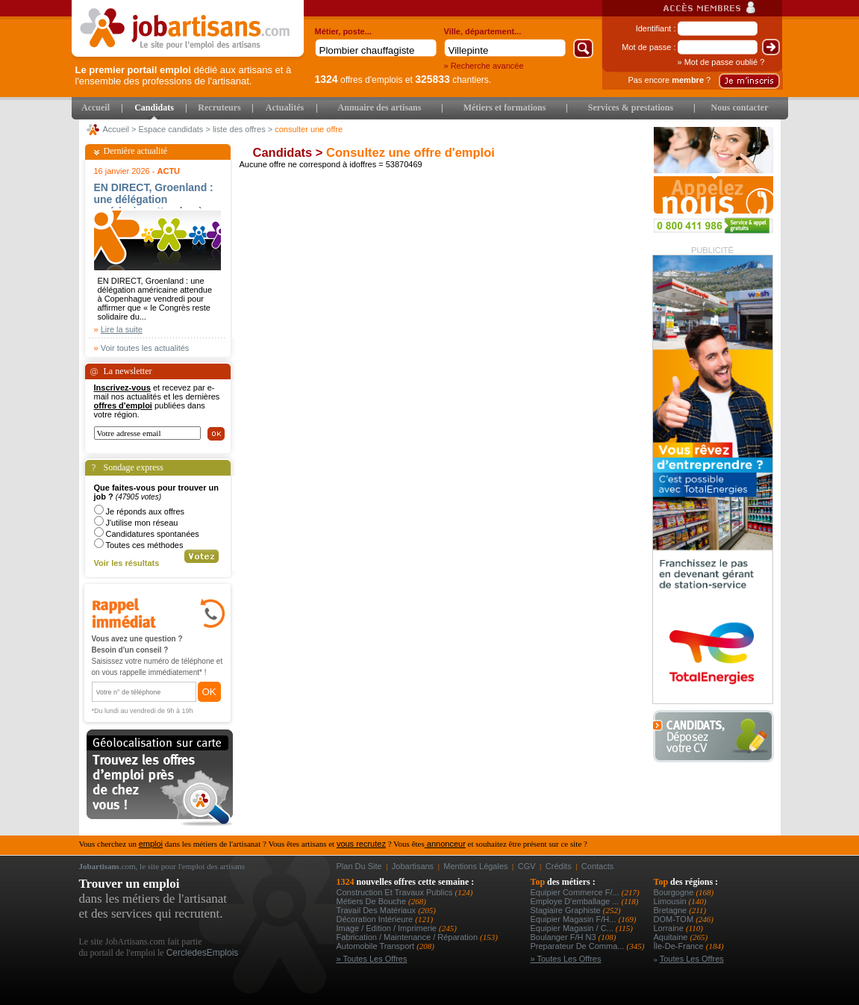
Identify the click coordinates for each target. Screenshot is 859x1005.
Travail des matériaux (378, 910)
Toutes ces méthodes (145, 545)
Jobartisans (413, 866)
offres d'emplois (359, 80)
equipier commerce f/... (576, 892)
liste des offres (239, 129)
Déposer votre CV (717, 736)
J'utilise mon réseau (142, 522)
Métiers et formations (504, 107)
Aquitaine (672, 937)
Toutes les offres (692, 958)
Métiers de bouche (373, 901)
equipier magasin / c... (573, 928)
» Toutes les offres (372, 958)
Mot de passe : (648, 47)
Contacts (597, 866)
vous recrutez (361, 843)
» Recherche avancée (484, 65)
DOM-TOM (675, 919)
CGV (527, 866)
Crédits (559, 866)
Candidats (154, 107)
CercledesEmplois (202, 953)
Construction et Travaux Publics (396, 892)
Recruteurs (219, 107)
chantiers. (453, 80)
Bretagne (672, 910)
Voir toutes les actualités (145, 347)
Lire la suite (122, 329)
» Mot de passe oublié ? (721, 61)
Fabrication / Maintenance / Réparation (409, 937)
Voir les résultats (127, 562)
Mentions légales (475, 866)
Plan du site (359, 866)
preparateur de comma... (579, 946)
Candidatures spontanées (152, 533)
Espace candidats (171, 129)
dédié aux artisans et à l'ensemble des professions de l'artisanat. (183, 75)
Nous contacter (740, 107)
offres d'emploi (123, 405)
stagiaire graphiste (567, 910)
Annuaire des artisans (380, 107)
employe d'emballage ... (576, 901)
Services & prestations (630, 107)
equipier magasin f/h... (575, 919)
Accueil (95, 107)
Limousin (671, 901)
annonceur (445, 843)
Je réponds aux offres (145, 511)
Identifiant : (656, 28)
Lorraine (670, 928)
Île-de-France (680, 946)
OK (209, 691)
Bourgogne (675, 892)
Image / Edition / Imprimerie (388, 928)
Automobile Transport (377, 946)
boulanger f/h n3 (565, 937)
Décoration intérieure (376, 919)
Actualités (285, 107)
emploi (151, 843)
